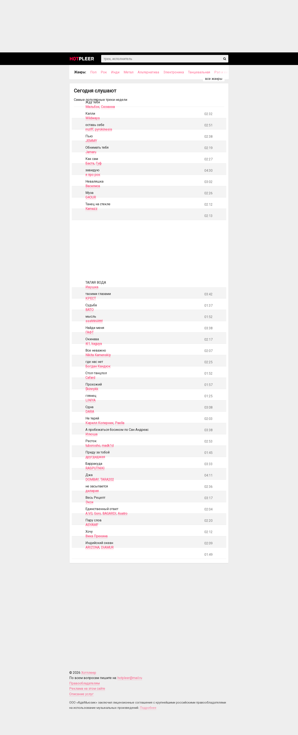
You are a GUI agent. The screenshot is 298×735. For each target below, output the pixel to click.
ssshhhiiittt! (94, 321)
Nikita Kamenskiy (98, 355)
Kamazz (91, 209)
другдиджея (95, 457)
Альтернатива (148, 72)
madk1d (108, 446)
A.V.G (89, 514)
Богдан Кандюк (97, 366)
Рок (104, 72)
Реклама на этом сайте (87, 689)
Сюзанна (108, 107)
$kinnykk (91, 389)
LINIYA (90, 400)
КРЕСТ (90, 298)
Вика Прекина (96, 536)
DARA (89, 412)
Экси (89, 502)
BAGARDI (109, 514)
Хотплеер (88, 673)
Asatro (122, 514)
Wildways (92, 118)
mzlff (89, 129)
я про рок (92, 175)
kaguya (96, 344)
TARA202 (107, 480)
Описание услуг (81, 694)
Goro (97, 514)
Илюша (91, 434)
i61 (87, 344)
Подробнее (148, 708)
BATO (89, 310)
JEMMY (91, 141)
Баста (89, 163)
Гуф (99, 163)
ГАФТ (89, 332)
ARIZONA (92, 547)
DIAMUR (107, 547)
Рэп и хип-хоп (225, 72)
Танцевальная (199, 72)
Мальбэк (92, 107)
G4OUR (90, 197)
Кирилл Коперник (99, 423)
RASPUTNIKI (95, 468)
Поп (93, 72)
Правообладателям (84, 683)
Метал (128, 72)
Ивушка (91, 287)
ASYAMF (91, 525)
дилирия (92, 491)
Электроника (173, 72)
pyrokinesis (103, 129)
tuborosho (92, 446)
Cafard (90, 378)
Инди (115, 72)
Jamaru (90, 152)
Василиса (92, 186)
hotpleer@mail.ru (130, 678)
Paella (119, 423)
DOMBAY (92, 480)
